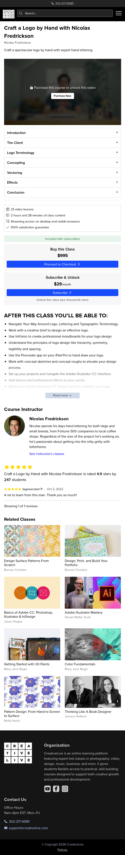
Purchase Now (62, 96)
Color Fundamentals (80, 664)
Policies (62, 850)
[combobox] (65, 13)
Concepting (16, 162)
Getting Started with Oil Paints (26, 664)
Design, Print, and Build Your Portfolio (86, 562)
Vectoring (14, 172)
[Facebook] (56, 788)
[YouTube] (47, 788)
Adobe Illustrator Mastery (84, 612)
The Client (15, 142)
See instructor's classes (46, 453)
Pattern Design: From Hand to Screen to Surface (32, 713)
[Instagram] (65, 788)
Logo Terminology (20, 152)
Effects (12, 182)
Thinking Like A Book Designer (88, 711)
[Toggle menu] (118, 13)
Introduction (16, 132)
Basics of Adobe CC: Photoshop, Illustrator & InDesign (28, 614)
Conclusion (15, 192)
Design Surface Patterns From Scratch (26, 562)
